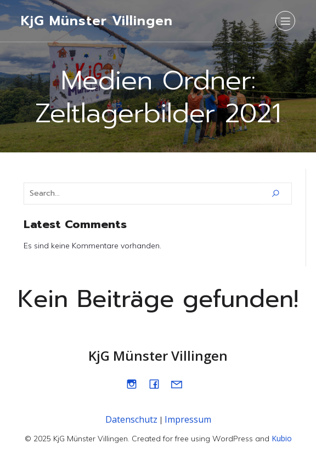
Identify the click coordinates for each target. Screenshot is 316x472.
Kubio (282, 438)
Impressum (188, 419)
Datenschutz (131, 419)
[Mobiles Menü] (285, 21)
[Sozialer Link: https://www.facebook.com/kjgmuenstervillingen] (158, 384)
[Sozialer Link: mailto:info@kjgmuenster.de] (181, 384)
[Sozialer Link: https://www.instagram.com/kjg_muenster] (136, 384)
